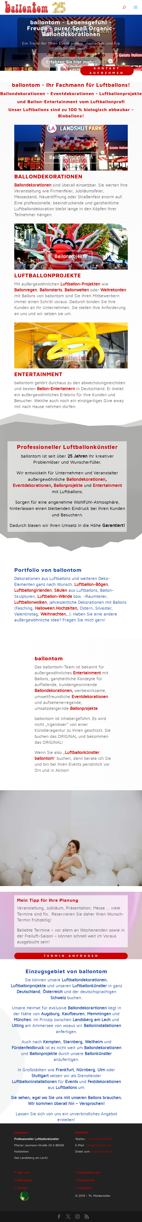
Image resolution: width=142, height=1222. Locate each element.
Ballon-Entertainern (56, 389)
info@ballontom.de (98, 1145)
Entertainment (71, 355)
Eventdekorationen (50, 477)
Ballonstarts (51, 290)
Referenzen (24, 1180)
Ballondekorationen (71, 157)
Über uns (23, 1172)
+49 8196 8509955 (99, 1139)
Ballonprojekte (41, 256)
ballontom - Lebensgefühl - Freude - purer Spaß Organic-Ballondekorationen (71, 28)
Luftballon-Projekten (80, 284)
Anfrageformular (102, 1151)
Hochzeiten (66, 608)
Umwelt (22, 1188)
